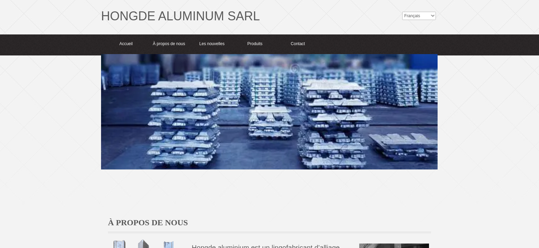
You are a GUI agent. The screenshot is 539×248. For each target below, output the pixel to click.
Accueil (126, 43)
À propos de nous (169, 43)
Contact (298, 43)
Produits (254, 43)
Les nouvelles (211, 43)
